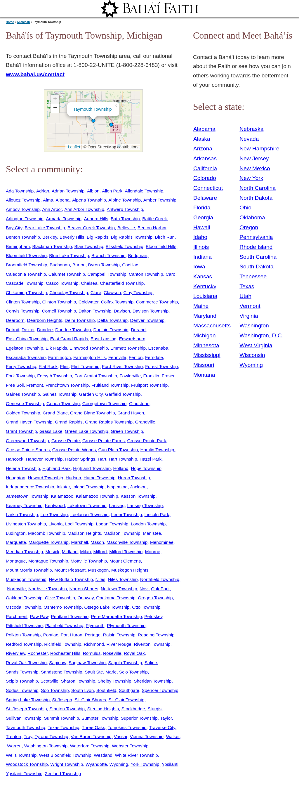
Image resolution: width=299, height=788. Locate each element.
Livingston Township (26, 523)
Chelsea (89, 283)
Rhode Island (255, 247)
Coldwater (88, 301)
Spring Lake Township (28, 699)
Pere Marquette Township (116, 616)
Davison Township (151, 310)
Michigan (23, 22)
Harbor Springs (80, 459)
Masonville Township (127, 542)
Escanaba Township (26, 357)
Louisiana (205, 296)
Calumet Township (66, 274)
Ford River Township (122, 366)
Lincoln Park (157, 514)
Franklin (151, 375)
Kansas (202, 276)
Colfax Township (117, 301)
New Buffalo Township (71, 579)
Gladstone (139, 403)
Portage (92, 634)
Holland (120, 468)
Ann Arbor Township (84, 209)
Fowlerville (130, 375)
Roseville (112, 653)
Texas (246, 286)
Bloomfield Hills (161, 246)
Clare (96, 292)
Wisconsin (252, 355)
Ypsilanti (170, 764)
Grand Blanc (55, 412)
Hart (102, 459)
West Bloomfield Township (65, 755)
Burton (79, 264)
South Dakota (256, 266)
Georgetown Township (104, 403)
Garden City (91, 394)
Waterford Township (89, 745)
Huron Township (134, 477)
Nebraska (251, 129)
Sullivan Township (23, 718)
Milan (85, 551)
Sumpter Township (99, 718)
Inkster (63, 486)
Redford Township (24, 644)
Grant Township (21, 431)
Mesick (53, 551)
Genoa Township (63, 403)
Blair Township (88, 246)
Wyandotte (96, 764)
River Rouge (118, 644)
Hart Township (123, 459)
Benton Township (23, 237)
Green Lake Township (86, 431)
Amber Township (159, 199)
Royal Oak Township (26, 662)
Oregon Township (155, 597)
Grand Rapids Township (109, 421)
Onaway (85, 597)
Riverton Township (152, 644)
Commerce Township (157, 301)
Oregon (248, 227)
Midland (70, 551)
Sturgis (154, 708)
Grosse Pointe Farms (103, 440)
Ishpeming (117, 486)
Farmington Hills (89, 357)
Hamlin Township (157, 449)
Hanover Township (44, 459)
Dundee (45, 329)
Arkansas (205, 158)
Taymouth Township (92, 109)
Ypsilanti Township (24, 773)
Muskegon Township (26, 579)
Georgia (203, 217)
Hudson (73, 477)
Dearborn (15, 320)
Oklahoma (252, 217)
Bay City (14, 227)
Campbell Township (107, 274)
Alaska (201, 139)
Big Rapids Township (131, 237)
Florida (202, 207)
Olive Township (60, 597)
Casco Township (62, 283)
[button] (111, 125)
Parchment (16, 616)
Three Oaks (93, 727)
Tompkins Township (127, 727)
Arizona (202, 148)
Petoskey (153, 616)
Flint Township (85, 366)
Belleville (126, 227)
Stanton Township (67, 708)
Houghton (15, 477)
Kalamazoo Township (97, 496)
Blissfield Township (124, 246)
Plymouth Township (126, 625)
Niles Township (123, 579)
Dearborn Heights (44, 320)
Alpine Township (124, 199)
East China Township (27, 338)
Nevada (249, 139)
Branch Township (108, 255)
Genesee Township (25, 403)
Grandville (145, 421)
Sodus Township (22, 690)
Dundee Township (73, 329)
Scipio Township (22, 680)
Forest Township (161, 366)
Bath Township (125, 218)
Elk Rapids (56, 348)
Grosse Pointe (65, 440)
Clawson (112, 292)
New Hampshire (259, 148)
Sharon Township (78, 680)
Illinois (201, 247)
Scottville (49, 680)
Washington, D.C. (261, 335)
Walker (173, 736)
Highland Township (92, 468)
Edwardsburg (132, 338)
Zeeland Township (63, 773)
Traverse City (162, 727)
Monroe (152, 551)
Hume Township (99, 477)
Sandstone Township (61, 671)
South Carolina (258, 257)
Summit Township (61, 718)
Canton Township (146, 274)
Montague (16, 560)
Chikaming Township (26, 292)
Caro (170, 274)
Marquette (16, 542)
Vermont (249, 306)
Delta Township (112, 320)
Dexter (28, 329)
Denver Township (147, 320)
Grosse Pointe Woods (74, 449)
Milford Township (125, 551)
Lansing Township (145, 505)
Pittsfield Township (24, 625)
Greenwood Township (27, 440)
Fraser (168, 375)
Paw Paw (39, 616)
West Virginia (255, 345)
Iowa (199, 266)
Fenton (136, 357)
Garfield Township (123, 394)
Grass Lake (50, 431)
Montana (204, 375)
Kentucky (204, 286)
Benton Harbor (152, 227)
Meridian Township (24, 551)
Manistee (152, 533)
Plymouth (95, 625)
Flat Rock (48, 366)
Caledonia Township (26, 274)
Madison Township (122, 533)
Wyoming (118, 764)
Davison (122, 310)
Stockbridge (133, 708)
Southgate (129, 690)
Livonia (55, 523)
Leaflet (73, 147)
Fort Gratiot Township (95, 375)
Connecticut (208, 188)
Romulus (92, 653)
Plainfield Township (64, 625)
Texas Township (63, 727)
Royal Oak (134, 653)
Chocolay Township (68, 292)
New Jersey (254, 158)
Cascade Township (25, 283)
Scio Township (133, 671)
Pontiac (50, 634)
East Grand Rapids (69, 338)
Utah (245, 296)
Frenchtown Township (67, 385)
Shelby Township (114, 680)
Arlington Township (25, 218)
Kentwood (55, 505)
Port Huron (71, 634)
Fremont (34, 385)
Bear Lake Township (45, 227)
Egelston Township (24, 348)
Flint (64, 366)
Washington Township (46, 745)
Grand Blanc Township (92, 412)
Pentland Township (70, 616)
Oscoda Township (23, 607)
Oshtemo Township (63, 607)
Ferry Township (21, 366)
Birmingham (18, 246)
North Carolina (257, 188)
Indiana (202, 257)
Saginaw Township (87, 662)
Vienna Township (147, 736)
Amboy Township (23, 209)
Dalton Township (95, 310)
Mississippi (206, 355)
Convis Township (22, 310)
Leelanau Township (89, 514)
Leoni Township (126, 514)
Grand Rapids (69, 421)
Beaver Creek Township (91, 227)
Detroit (12, 329)
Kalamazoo (62, 496)
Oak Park (160, 588)
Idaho (200, 237)
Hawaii (201, 227)
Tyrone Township (51, 736)
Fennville (117, 357)
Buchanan (60, 264)
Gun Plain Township (118, 449)
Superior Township (139, 718)
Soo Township (55, 690)
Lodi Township (79, 523)
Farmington (59, 357)
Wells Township (21, 755)
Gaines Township (23, 394)
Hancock (14, 459)
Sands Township (22, 671)
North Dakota (255, 198)
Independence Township (30, 486)
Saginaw (57, 662)
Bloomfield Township (26, 255)
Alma (48, 199)
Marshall (79, 542)
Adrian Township (68, 190)
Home (10, 22)
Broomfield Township (26, 264)
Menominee (161, 542)
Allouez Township (23, 199)
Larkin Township (22, 514)
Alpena (63, 199)
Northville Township (47, 588)
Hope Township (146, 468)
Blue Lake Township (69, 255)
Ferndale (154, 357)
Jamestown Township (27, 496)
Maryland (204, 316)
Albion (93, 190)
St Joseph (62, 699)
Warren (14, 745)
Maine (200, 306)
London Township (148, 523)
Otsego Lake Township (106, 607)
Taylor (166, 718)
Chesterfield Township (122, 283)
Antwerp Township (125, 209)
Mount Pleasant (70, 569)
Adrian (42, 190)
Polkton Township (23, 634)
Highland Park (56, 468)
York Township (145, 764)
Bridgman (137, 255)
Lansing (117, 505)
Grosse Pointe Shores (28, 449)
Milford (100, 551)
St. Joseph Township (26, 708)
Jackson (138, 486)
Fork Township (20, 375)
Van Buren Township (91, 736)
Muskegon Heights (129, 569)
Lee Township (54, 514)
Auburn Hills (96, 218)
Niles (100, 579)
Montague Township (48, 560)
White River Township (136, 755)
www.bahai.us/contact (35, 74)
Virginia (248, 316)
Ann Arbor (52, 209)
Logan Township (112, 523)
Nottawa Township (119, 588)
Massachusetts (212, 325)
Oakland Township (24, 597)
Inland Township (88, 486)
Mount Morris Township (29, 569)
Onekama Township (115, 597)
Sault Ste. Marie (101, 671)
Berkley (49, 237)
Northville (16, 588)
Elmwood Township (88, 348)
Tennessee (253, 276)
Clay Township (138, 292)
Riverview (15, 653)
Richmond (94, 644)
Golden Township (23, 412)
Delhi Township (80, 320)
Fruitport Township (149, 385)
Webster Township (130, 745)
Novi (144, 588)
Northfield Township (159, 579)
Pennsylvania (256, 237)
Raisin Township (119, 634)
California (205, 168)
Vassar (120, 736)
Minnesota (206, 345)
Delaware (205, 198)
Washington (254, 325)
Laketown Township (87, 505)
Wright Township (66, 764)
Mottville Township (89, 560)
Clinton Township (23, 301)
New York (251, 178)
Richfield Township (62, 644)
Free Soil (15, 385)
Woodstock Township (27, 764)
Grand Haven (130, 412)
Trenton (13, 736)
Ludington (15, 533)
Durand (138, 329)
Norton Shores (83, 588)
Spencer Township (160, 690)
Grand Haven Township (29, 421)
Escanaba (158, 348)
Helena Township (23, 468)
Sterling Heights (103, 708)
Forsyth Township (54, 375)
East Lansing (104, 338)
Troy (28, 736)
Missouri (203, 365)
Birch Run (165, 237)
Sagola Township (125, 662)
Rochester (37, 653)
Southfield (106, 690)
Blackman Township (52, 246)
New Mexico (254, 168)
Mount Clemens (125, 560)
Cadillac (130, 264)
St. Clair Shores (90, 699)
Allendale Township (144, 190)
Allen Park (112, 190)
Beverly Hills (72, 237)
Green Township (127, 431)
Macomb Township (46, 533)
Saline (151, 662)
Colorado (204, 178)
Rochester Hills (65, 653)
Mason (97, 542)
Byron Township (104, 264)
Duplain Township (110, 329)
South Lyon (82, 690)
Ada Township (20, 190)
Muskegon (98, 569)
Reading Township (156, 634)
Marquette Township (49, 542)
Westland (103, 755)
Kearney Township (24, 505)
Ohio (245, 207)
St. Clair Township (127, 699)
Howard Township (45, 477)
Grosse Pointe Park (146, 440)
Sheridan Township (153, 680)
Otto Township (146, 607)
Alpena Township (89, 199)
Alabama (204, 129)
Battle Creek (154, 218)
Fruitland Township (110, 385)
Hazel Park (150, 459)
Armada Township (63, 218)
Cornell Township (59, 310)
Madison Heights (84, 533)
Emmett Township (128, 348)
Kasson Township (138, 496)
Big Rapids (97, 237)
